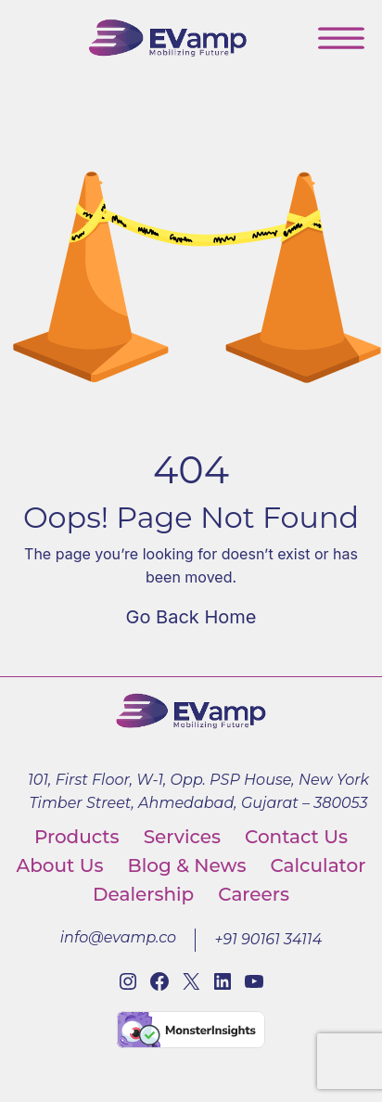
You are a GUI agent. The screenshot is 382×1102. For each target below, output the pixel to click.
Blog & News (187, 865)
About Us (60, 865)
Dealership (143, 894)
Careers (253, 894)
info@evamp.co (118, 937)
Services (182, 837)
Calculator (317, 865)
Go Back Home (191, 617)
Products (77, 837)
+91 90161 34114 (268, 939)
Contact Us (296, 837)
